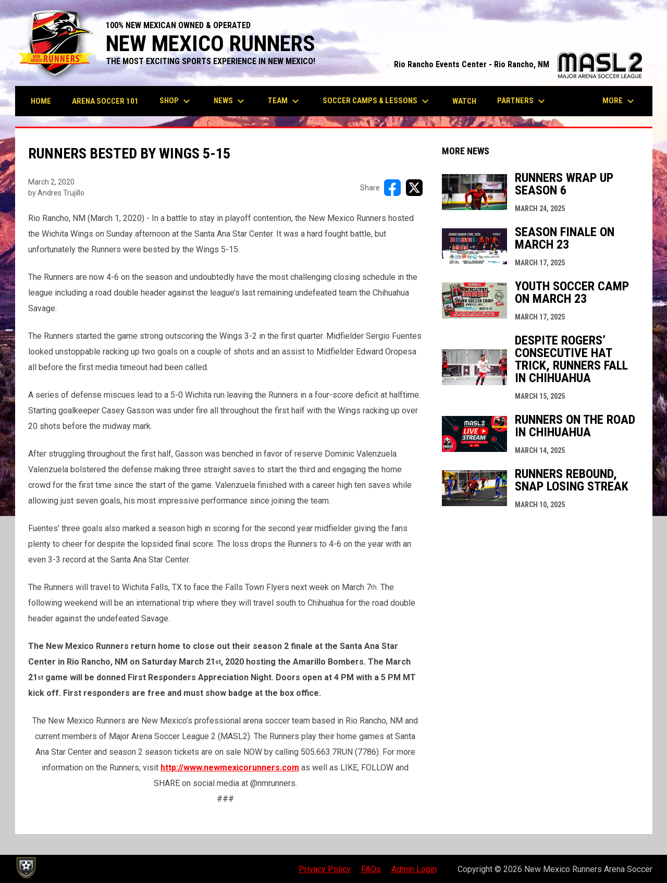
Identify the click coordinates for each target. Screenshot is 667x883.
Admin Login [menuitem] (414, 869)
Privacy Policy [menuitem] (325, 869)
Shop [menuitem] (176, 101)
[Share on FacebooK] (392, 187)
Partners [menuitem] (522, 101)
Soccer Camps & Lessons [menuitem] (377, 101)
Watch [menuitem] (464, 101)
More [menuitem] (619, 101)
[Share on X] (414, 187)
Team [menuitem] (285, 101)
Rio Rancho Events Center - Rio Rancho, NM (518, 64)
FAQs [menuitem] (371, 869)
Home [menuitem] (41, 101)
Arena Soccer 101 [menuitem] (105, 101)
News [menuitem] (230, 101)
